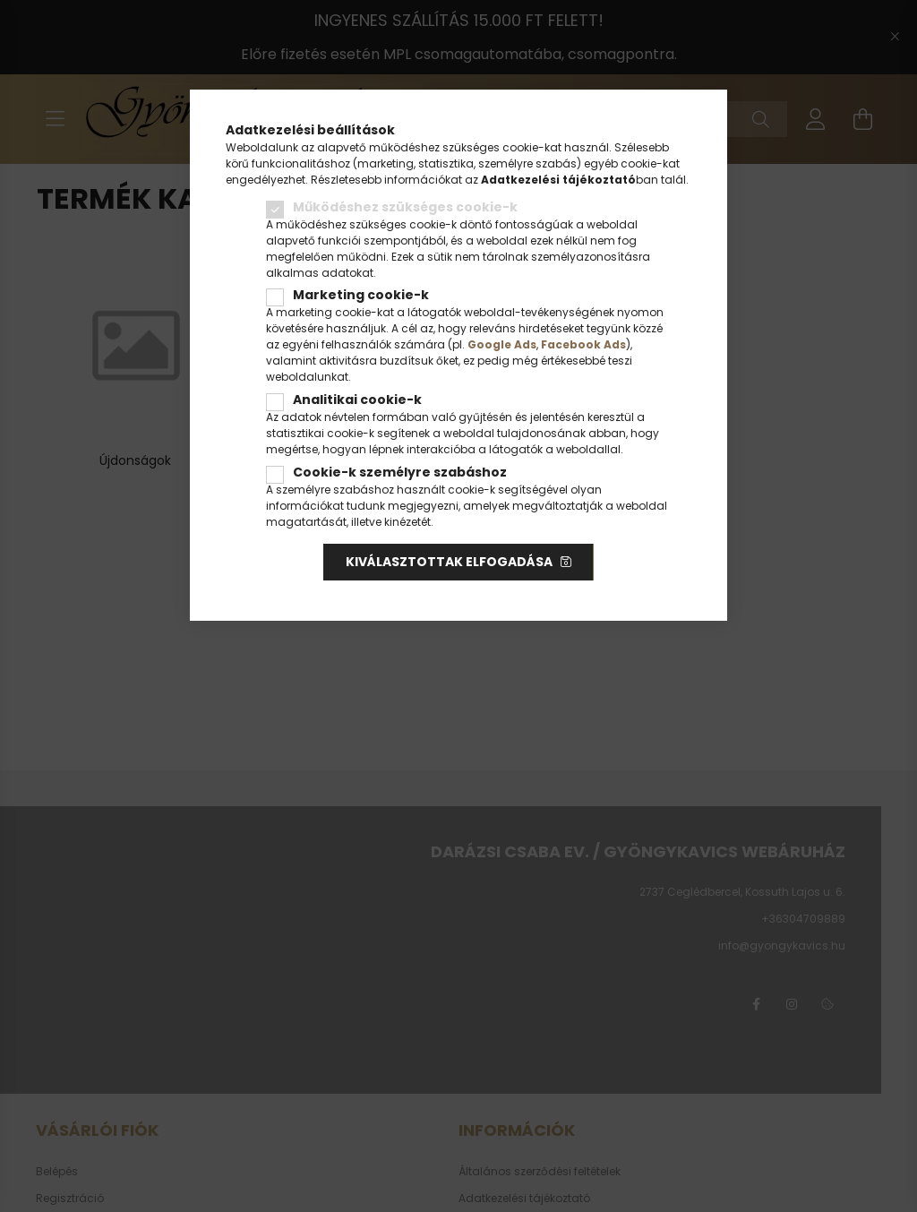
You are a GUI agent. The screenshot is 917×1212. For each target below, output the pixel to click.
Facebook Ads (583, 344)
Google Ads (501, 344)
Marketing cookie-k (361, 295)
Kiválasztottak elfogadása (449, 562)
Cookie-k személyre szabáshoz (400, 472)
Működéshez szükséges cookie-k (405, 207)
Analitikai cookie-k (357, 399)
